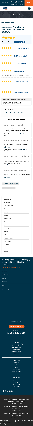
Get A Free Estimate (16, 326)
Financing (6, 244)
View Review (7, 132)
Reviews (6, 215)
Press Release (7, 218)
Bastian (4, 281)
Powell (22, 133)
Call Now (29, 2)
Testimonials (7, 222)
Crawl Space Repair (16, 347)
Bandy (4, 278)
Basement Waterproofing (16, 344)
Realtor (6, 251)
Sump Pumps (16, 349)
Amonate (4, 271)
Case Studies (7, 241)
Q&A (5, 209)
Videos (6, 231)
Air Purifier (16, 355)
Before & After (8, 235)
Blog (5, 225)
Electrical (16, 353)
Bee (3, 285)
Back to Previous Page (11, 183)
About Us (8, 199)
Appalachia (5, 274)
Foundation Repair (16, 345)
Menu (29, 8)
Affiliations (7, 202)
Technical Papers (8, 205)
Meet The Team (8, 228)
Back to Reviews (9, 188)
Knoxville (22, 149)
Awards (6, 212)
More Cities (5, 289)
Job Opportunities (9, 238)
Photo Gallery (7, 248)
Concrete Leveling (16, 351)
